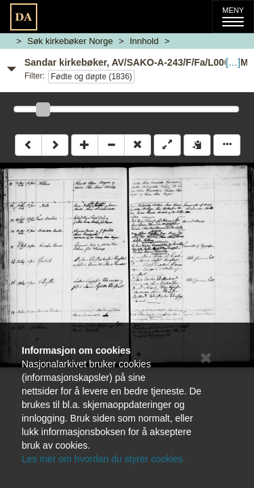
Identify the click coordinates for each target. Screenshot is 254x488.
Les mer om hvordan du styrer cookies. (104, 458)
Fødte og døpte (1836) (91, 76)
